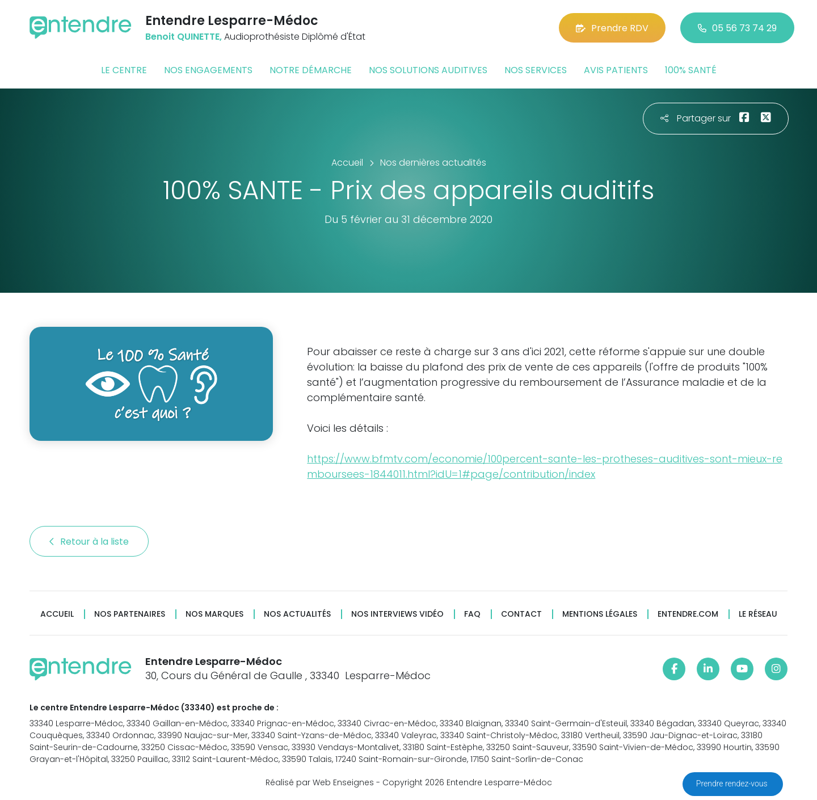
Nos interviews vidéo (397, 614)
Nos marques (214, 614)
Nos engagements (208, 70)
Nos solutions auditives (428, 70)
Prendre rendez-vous (732, 783)
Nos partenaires (129, 614)
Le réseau (758, 614)
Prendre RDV (612, 28)
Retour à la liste (89, 541)
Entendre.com (688, 614)
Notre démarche (310, 70)
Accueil (57, 614)
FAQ (472, 614)
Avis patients (616, 70)
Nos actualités (297, 614)
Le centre (124, 70)
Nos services (535, 70)
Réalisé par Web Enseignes (320, 782)
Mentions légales (599, 614)
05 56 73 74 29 (737, 28)
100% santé (691, 70)
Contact (521, 614)
